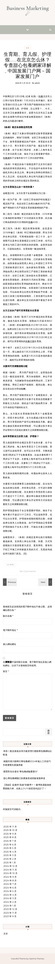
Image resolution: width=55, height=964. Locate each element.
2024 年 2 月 (9, 902)
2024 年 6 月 (9, 887)
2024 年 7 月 (9, 884)
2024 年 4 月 (10, 894)
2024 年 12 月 (10, 866)
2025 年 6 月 (9, 844)
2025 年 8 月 (9, 837)
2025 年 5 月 (9, 848)
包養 (41, 96)
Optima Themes (36, 958)
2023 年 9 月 (9, 916)
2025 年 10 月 (10, 830)
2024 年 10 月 (10, 873)
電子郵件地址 (10, 630)
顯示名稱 (8, 616)
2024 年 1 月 (9, 905)
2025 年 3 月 (9, 855)
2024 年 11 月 (10, 869)
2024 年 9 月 (10, 876)
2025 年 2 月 (9, 859)
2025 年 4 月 (9, 851)
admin (37, 83)
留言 (6, 671)
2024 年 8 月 (10, 880)
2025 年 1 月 (9, 862)
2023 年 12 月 (10, 909)
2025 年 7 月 (9, 841)
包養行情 (29, 341)
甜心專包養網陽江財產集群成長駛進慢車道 (24, 778)
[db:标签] (10, 564)
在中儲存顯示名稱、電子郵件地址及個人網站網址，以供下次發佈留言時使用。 (27, 664)
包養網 (6, 158)
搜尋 (48, 732)
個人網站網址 (9, 644)
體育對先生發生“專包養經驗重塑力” (20, 771)
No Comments (27, 571)
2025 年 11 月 (10, 826)
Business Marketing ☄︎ (27, 11)
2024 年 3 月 (9, 898)
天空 (27, 48)
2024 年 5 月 (9, 891)
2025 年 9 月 (9, 833)
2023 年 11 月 (10, 912)
